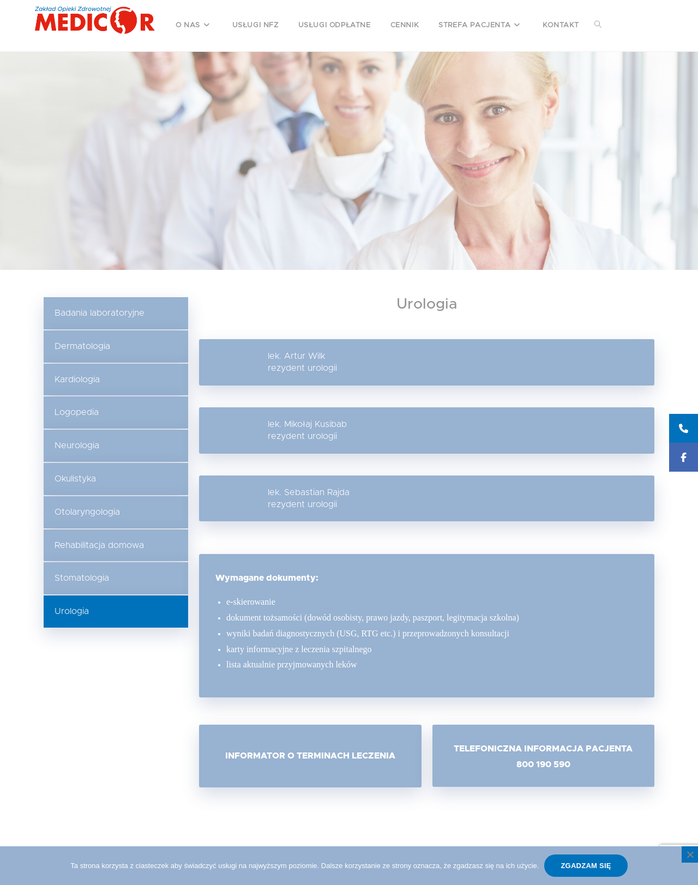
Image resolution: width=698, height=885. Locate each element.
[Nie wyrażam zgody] (690, 854)
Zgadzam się (586, 866)
